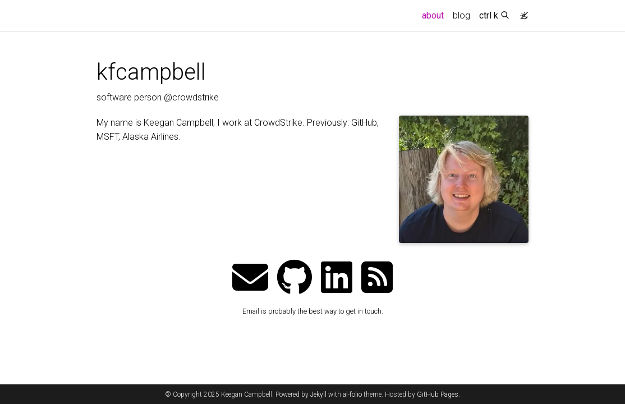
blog (461, 15)
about (435, 14)
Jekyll (318, 394)
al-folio (352, 394)
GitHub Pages (437, 394)
